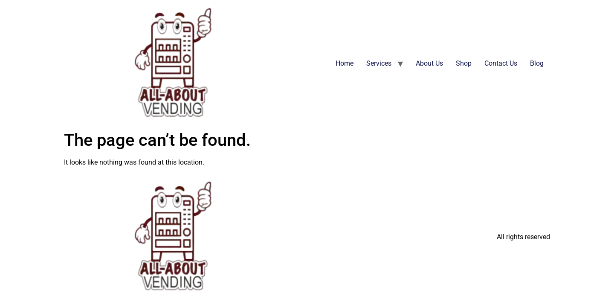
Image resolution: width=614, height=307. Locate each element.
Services (378, 63)
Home (344, 63)
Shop (464, 63)
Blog (537, 63)
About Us (429, 63)
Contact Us (500, 63)
